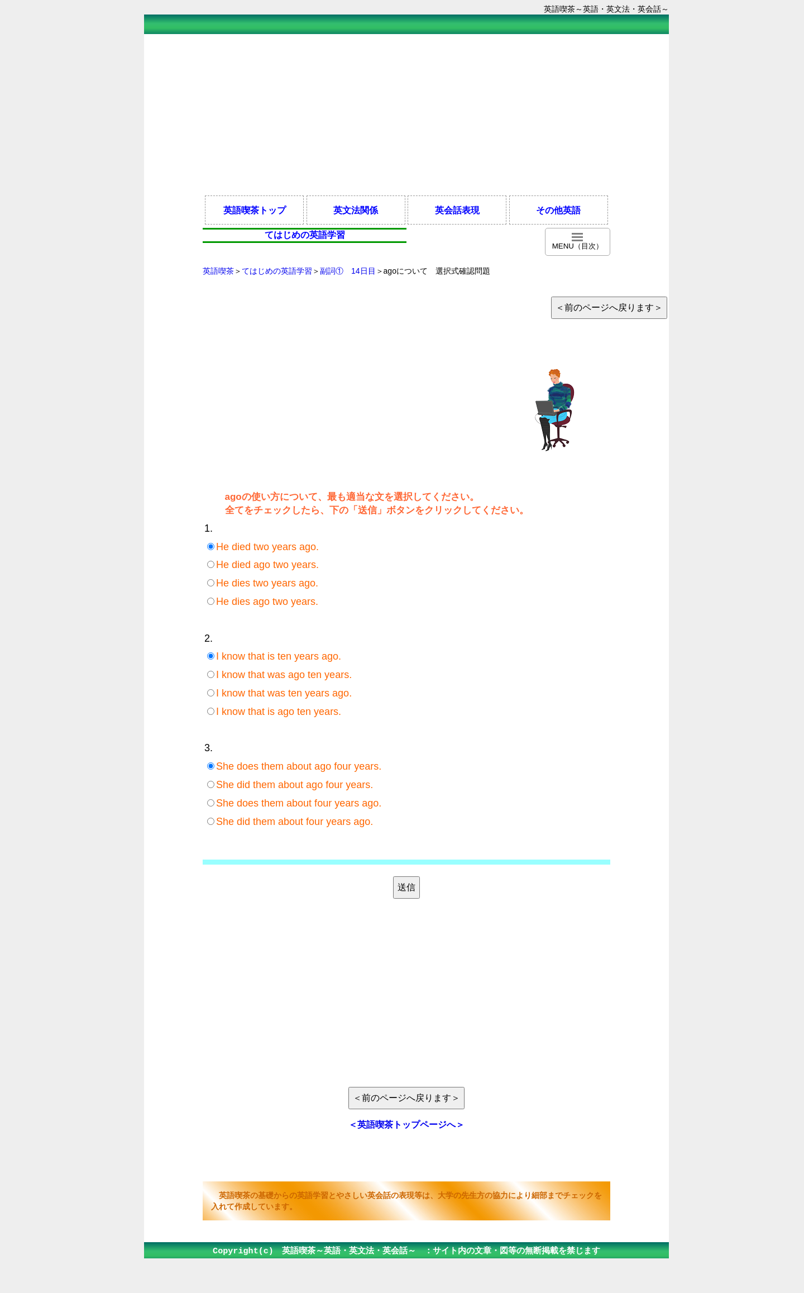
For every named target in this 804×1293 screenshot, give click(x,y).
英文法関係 (355, 210)
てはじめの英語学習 (277, 270)
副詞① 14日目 (348, 270)
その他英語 (558, 210)
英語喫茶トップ (254, 210)
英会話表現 (457, 210)
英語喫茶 (218, 270)
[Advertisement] (406, 114)
